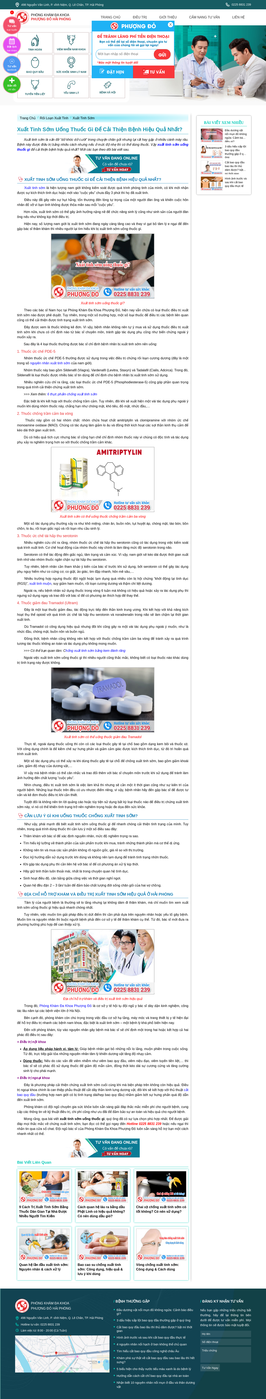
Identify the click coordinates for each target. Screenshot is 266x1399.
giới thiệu (168, 17)
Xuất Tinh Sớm (84, 118)
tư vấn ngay (210, 1367)
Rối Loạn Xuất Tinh (54, 118)
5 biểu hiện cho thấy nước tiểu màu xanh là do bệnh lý (154, 1369)
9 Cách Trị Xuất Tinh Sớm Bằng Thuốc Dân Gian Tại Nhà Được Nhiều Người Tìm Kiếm (43, 1211)
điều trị (140, 17)
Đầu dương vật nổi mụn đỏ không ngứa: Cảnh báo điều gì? (236, 134)
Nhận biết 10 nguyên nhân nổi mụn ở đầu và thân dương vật (156, 1384)
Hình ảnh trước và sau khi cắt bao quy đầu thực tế (236, 182)
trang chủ (110, 17)
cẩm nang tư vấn (204, 17)
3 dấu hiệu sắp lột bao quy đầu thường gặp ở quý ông (235, 150)
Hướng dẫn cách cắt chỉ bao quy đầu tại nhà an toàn (153, 1375)
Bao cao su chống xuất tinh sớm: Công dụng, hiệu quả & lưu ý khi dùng (100, 1269)
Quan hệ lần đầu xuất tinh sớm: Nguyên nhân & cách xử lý (44, 1267)
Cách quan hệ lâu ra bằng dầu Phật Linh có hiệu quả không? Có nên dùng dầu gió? (101, 1211)
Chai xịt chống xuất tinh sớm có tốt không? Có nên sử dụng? (161, 1209)
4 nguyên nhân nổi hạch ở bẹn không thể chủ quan (152, 1344)
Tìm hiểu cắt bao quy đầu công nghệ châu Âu (148, 1351)
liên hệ (238, 17)
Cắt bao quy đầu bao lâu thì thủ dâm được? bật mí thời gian (234, 166)
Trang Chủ (28, 118)
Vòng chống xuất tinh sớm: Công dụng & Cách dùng (157, 1267)
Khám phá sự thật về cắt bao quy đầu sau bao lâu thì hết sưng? (156, 1360)
